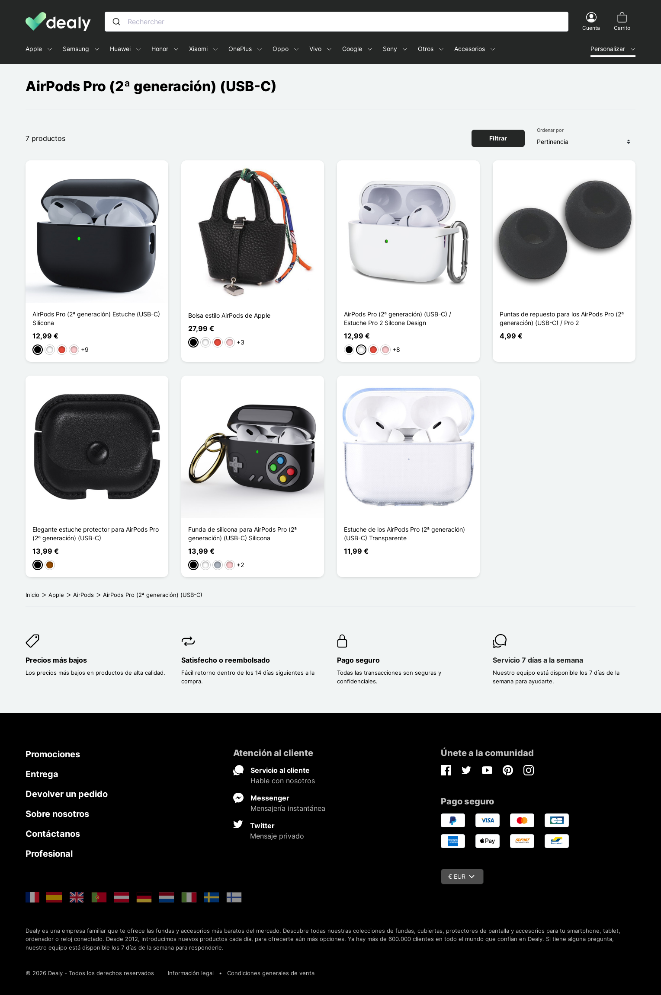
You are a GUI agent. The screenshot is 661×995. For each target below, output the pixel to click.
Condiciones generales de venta (270, 972)
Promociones (53, 754)
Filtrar (498, 138)
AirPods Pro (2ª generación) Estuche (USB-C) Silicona (96, 318)
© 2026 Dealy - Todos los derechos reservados (90, 972)
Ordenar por (550, 130)
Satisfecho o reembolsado (225, 660)
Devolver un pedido (67, 794)
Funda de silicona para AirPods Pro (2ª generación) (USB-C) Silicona (242, 534)
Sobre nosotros (57, 814)
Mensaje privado (277, 836)
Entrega (42, 774)
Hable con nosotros (282, 780)
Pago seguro (358, 660)
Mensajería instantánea (287, 808)
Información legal (191, 972)
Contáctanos (53, 834)
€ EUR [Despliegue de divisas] (461, 876)
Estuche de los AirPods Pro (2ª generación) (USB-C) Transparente (404, 534)
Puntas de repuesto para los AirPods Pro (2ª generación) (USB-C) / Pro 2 (562, 318)
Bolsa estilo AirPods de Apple (229, 315)
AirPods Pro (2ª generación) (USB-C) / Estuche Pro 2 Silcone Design (397, 318)
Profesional (49, 853)
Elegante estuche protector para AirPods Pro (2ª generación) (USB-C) (95, 534)
